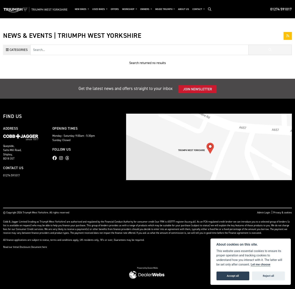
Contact (202, 9)
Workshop (133, 9)
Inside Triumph (168, 9)
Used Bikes (103, 9)
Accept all (233, 275)
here (44, 247)
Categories (17, 50)
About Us (187, 9)
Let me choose (260, 264)
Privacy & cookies (282, 212)
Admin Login (263, 212)
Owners (149, 9)
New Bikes (85, 9)
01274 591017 (281, 9)
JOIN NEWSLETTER (197, 89)
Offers (119, 9)
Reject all (268, 275)
